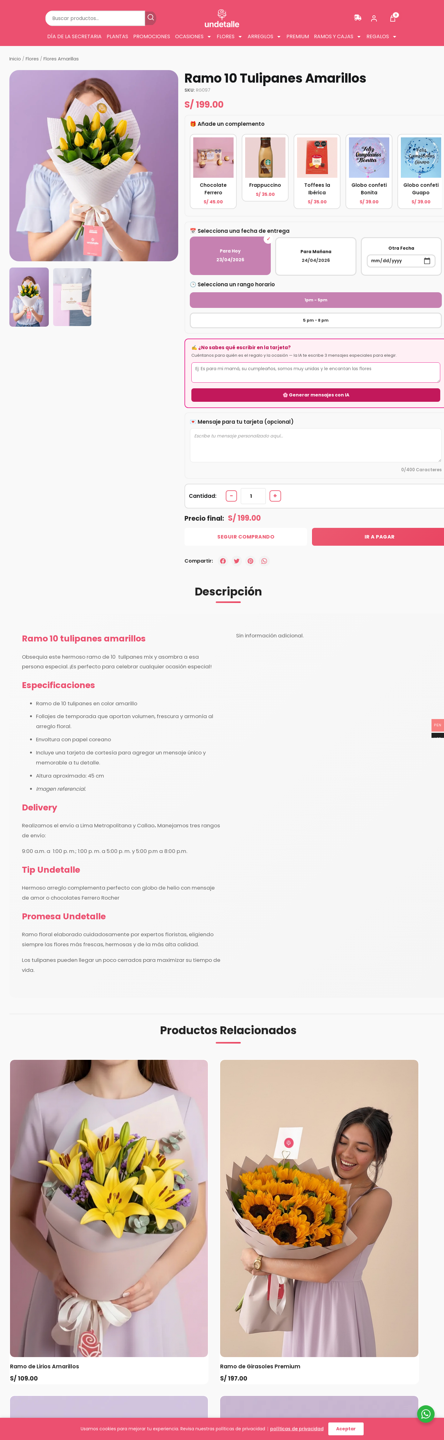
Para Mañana (316, 256)
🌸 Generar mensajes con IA (316, 375)
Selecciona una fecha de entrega (244, 230)
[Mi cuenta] (374, 18)
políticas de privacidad (297, 1429)
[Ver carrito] (392, 18)
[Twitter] (237, 544)
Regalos (381, 36)
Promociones (151, 36)
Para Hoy (231, 255)
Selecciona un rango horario (236, 284)
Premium (297, 36)
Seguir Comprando (236, 519)
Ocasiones (193, 36)
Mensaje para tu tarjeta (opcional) (246, 401)
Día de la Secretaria (74, 36)
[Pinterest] (252, 544)
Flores (230, 36)
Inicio (15, 59)
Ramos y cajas (337, 36)
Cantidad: (202, 478)
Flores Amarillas (61, 59)
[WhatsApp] (266, 544)
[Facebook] (223, 544)
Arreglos (264, 36)
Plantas (117, 36)
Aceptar (346, 1429)
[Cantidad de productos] (254, 478)
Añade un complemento (231, 123)
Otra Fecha (401, 256)
